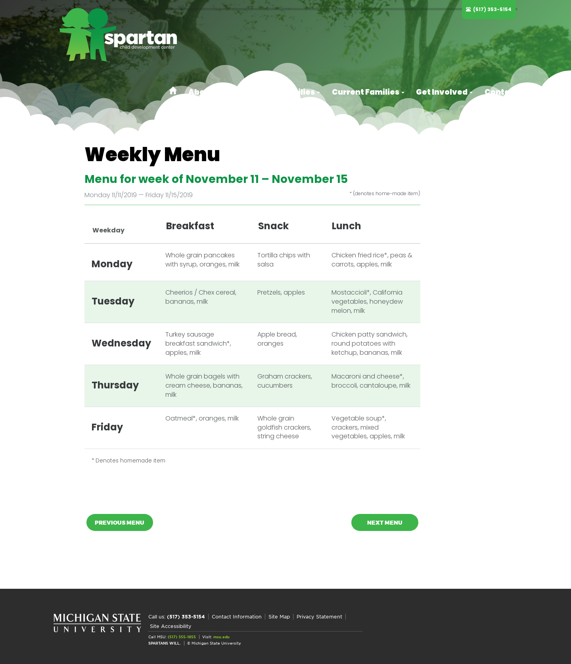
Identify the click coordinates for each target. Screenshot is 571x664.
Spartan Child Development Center (128, 35)
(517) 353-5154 (494, 9)
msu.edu (221, 636)
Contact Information (237, 627)
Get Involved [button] (451, 33)
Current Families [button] (383, 33)
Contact (501, 33)
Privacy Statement (319, 627)
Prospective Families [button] (302, 33)
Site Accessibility (370, 627)
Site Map (279, 627)
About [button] (239, 33)
